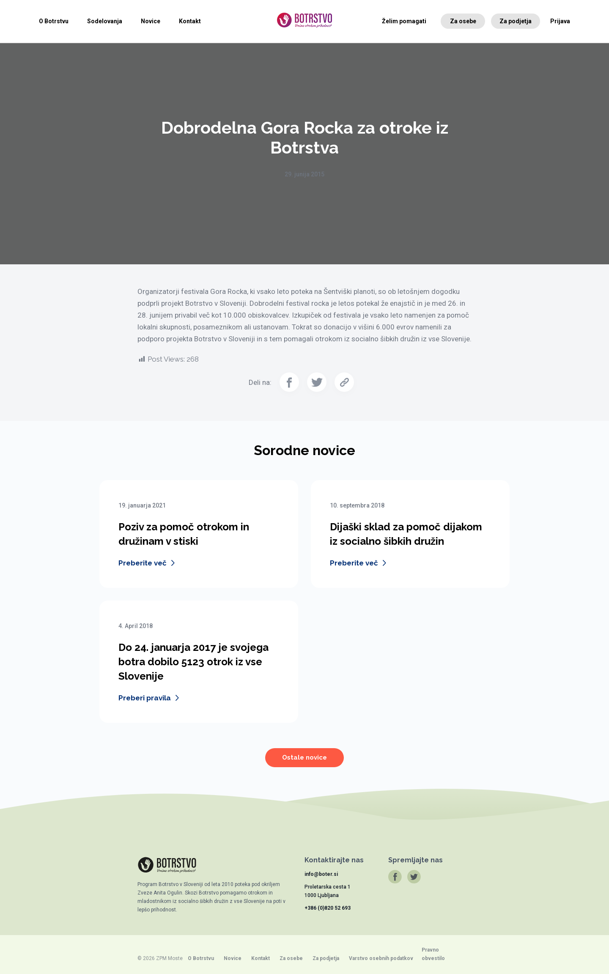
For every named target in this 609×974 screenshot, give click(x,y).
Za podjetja (515, 21)
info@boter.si (321, 874)
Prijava (560, 21)
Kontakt (190, 21)
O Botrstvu (54, 21)
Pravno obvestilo (433, 954)
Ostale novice (304, 762)
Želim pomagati (404, 21)
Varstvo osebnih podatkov (381, 958)
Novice (150, 21)
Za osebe (463, 21)
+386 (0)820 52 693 (327, 908)
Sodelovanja (104, 21)
